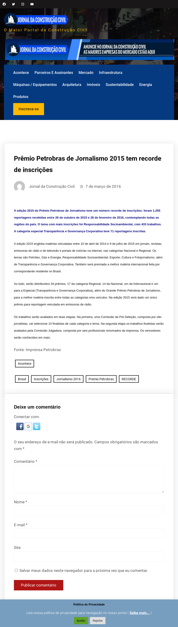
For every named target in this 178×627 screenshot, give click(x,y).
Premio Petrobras (101, 393)
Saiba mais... (139, 613)
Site (17, 548)
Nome (20, 502)
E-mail (20, 525)
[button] (20, 429)
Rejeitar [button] (98, 620)
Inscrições (41, 393)
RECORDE (129, 393)
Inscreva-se (29, 109)
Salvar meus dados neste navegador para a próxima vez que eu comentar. (83, 571)
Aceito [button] (81, 620)
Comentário (25, 462)
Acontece (24, 377)
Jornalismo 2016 (68, 393)
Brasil (22, 393)
